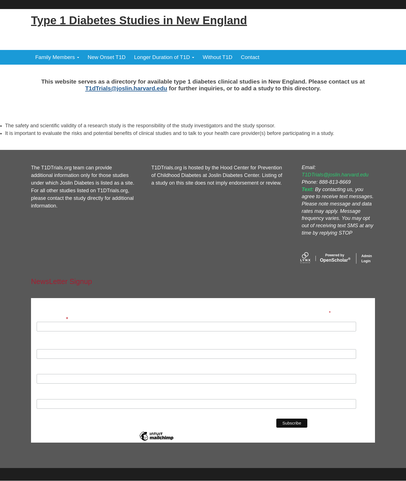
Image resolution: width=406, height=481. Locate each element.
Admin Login (366, 258)
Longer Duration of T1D (164, 57)
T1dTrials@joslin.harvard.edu (126, 88)
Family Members (57, 57)
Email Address (52, 318)
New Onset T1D (107, 57)
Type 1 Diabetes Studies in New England (139, 20)
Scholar (335, 258)
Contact (250, 57)
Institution (47, 396)
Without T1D (217, 57)
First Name (47, 346)
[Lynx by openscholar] (310, 258)
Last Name (47, 371)
